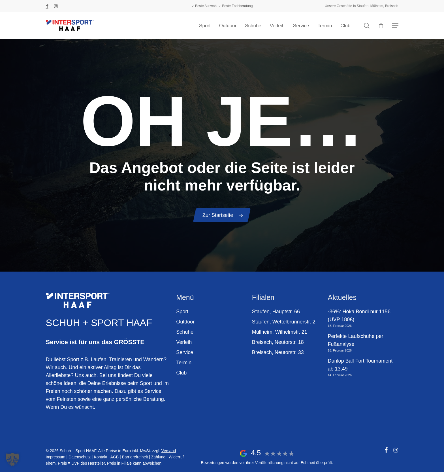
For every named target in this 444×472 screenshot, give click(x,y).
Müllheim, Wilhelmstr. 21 (279, 332)
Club (181, 373)
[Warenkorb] (381, 25)
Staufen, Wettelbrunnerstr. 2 (283, 322)
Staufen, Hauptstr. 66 (276, 311)
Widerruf (176, 457)
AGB (114, 457)
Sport (182, 311)
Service (184, 352)
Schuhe (184, 332)
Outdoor (185, 322)
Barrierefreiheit (135, 457)
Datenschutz (80, 457)
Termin (183, 362)
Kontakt (100, 457)
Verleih (184, 342)
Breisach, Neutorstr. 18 (278, 342)
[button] (395, 26)
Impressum (55, 457)
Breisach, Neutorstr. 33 (278, 352)
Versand (168, 450)
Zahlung (158, 457)
